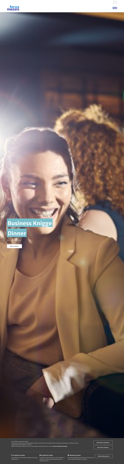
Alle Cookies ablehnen (103, 447)
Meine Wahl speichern (103, 456)
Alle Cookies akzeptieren (103, 442)
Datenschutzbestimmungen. (60, 446)
